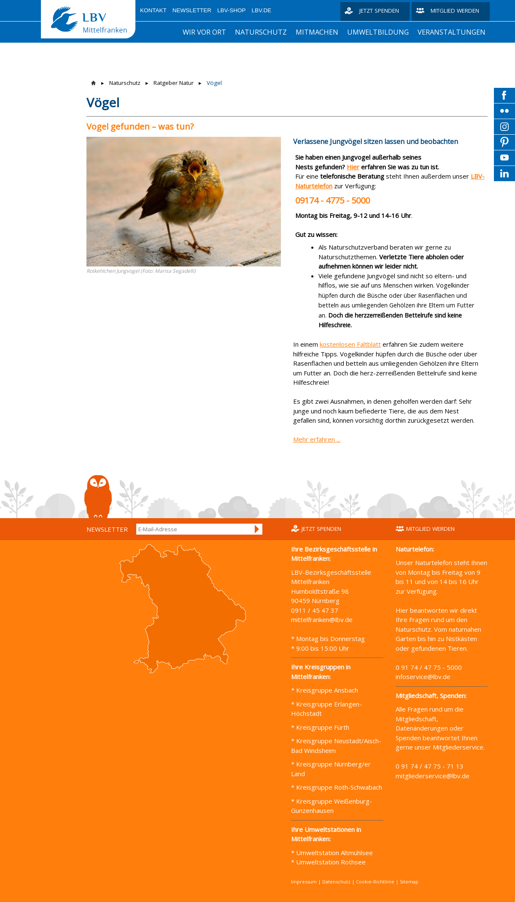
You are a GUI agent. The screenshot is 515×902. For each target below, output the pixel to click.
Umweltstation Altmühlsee (334, 852)
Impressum (304, 881)
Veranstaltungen (451, 32)
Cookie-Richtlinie (375, 881)
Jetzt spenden (379, 10)
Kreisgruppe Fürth (322, 727)
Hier (353, 167)
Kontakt (153, 10)
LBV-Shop (231, 10)
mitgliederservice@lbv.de (432, 776)
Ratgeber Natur (174, 83)
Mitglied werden (455, 10)
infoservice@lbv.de (423, 676)
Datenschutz (336, 881)
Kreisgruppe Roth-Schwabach (338, 787)
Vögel (214, 83)
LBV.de (262, 10)
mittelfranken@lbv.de (322, 619)
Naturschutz (261, 32)
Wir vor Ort (204, 32)
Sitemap (409, 881)
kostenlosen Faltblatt (350, 344)
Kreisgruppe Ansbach (326, 690)
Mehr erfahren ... (316, 439)
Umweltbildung (378, 32)
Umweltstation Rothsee (331, 862)
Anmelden (257, 529)
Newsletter (192, 10)
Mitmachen (317, 32)
